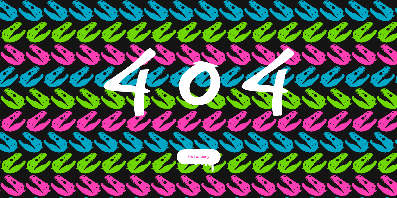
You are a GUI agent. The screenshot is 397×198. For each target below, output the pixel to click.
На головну (198, 159)
